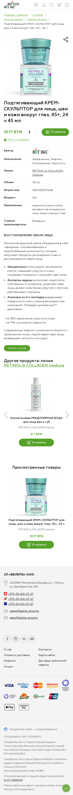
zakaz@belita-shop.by (24, 611)
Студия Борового (46, 729)
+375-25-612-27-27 (18, 604)
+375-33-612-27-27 (18, 594)
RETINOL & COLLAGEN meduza (34, 365)
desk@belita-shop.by (24, 617)
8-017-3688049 (13, 780)
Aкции (8, 666)
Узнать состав (17, 348)
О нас (8, 649)
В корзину (55, 132)
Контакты (45, 649)
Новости (10, 660)
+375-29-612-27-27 (18, 599)
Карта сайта (47, 655)
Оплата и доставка (17, 655)
